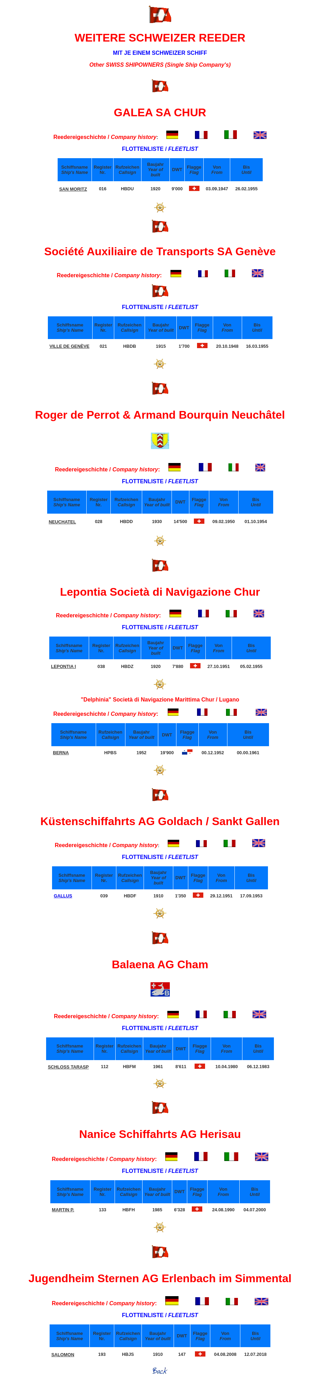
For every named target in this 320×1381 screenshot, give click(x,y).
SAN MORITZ (73, 189)
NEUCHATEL (62, 521)
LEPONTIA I (63, 666)
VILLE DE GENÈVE (70, 346)
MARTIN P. (63, 1209)
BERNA (61, 752)
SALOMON (62, 1354)
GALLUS (63, 895)
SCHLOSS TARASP (68, 1067)
